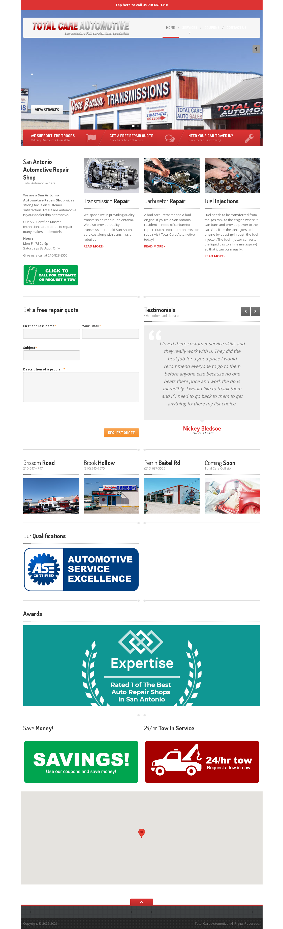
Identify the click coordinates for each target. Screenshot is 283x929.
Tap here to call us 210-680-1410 (141, 5)
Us (236, 27)
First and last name (39, 326)
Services (189, 27)
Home (170, 27)
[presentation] (61, 416)
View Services (47, 110)
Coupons (211, 27)
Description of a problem (44, 369)
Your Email (91, 326)
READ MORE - (94, 246)
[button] (141, 833)
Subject (30, 348)
